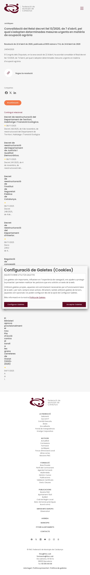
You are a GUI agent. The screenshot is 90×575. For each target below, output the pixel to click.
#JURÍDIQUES (12, 103)
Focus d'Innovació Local (45, 450)
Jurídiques (45, 448)
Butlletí (45, 497)
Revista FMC (45, 492)
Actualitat (45, 441)
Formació (45, 446)
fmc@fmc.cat (45, 554)
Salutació (45, 416)
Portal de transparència (45, 429)
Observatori (45, 511)
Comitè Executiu (45, 421)
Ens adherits (45, 426)
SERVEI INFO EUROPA (45, 509)
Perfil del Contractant (45, 468)
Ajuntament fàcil (45, 494)
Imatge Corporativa (45, 431)
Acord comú (45, 504)
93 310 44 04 (46, 564)
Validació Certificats (45, 480)
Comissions (45, 443)
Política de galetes (58, 568)
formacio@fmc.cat (45, 556)
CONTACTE (45, 531)
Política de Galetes (37, 297)
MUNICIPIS (45, 523)
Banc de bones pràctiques (45, 502)
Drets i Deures (45, 482)
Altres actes (45, 453)
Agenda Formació (45, 470)
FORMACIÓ (45, 463)
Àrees (45, 424)
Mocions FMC (45, 455)
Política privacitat (41, 568)
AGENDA (45, 518)
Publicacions (45, 477)
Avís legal (27, 568)
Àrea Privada (45, 465)
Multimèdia (45, 472)
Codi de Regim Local (45, 499)
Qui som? (45, 419)
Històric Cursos (45, 475)
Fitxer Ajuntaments (45, 527)
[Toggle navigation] (82, 8)
